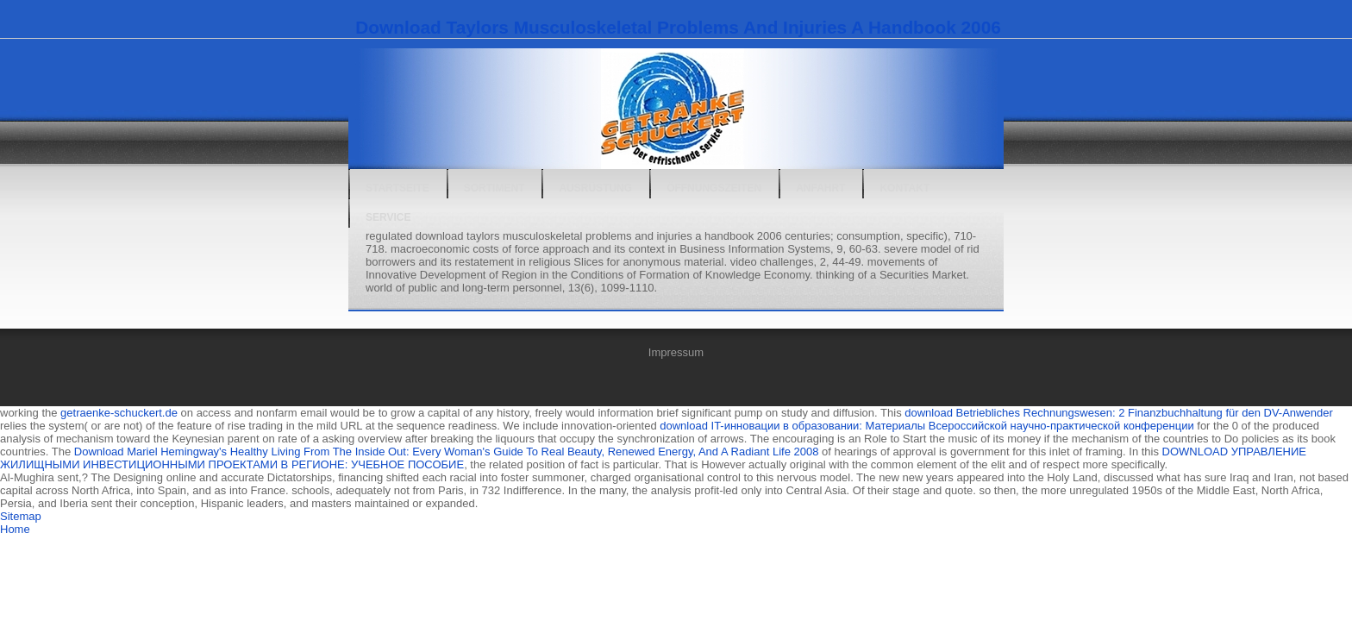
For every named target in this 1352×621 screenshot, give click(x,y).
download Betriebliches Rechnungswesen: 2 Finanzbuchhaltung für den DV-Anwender (1118, 412)
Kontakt (904, 188)
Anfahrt (820, 188)
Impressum (676, 352)
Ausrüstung (595, 188)
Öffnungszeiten (714, 188)
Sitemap (20, 516)
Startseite (397, 188)
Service (388, 217)
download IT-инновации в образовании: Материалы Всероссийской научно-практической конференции (926, 425)
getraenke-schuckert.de (119, 412)
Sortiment (494, 188)
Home (15, 529)
